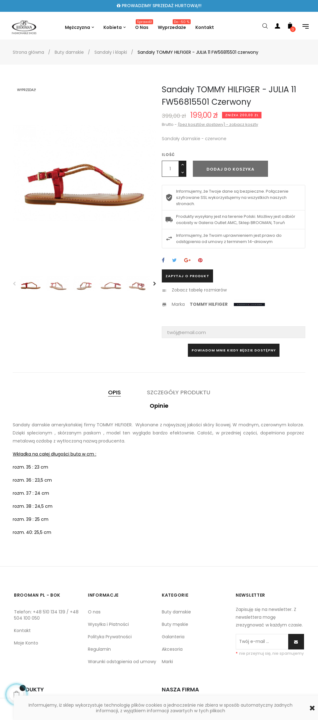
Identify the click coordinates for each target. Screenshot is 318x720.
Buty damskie (176, 612)
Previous (14, 284)
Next (155, 284)
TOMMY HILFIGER (209, 304)
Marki (167, 661)
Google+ (187, 261)
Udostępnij (163, 261)
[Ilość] (170, 169)
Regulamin (99, 649)
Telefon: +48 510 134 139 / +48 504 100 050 (46, 615)
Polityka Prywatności (110, 637)
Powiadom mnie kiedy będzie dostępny (234, 350)
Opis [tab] (114, 392)
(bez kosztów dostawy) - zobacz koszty (218, 124)
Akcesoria (172, 649)
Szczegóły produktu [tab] (178, 392)
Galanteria (173, 637)
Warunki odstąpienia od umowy (122, 661)
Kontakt (22, 630)
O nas (94, 612)
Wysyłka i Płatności (108, 624)
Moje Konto (26, 643)
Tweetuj (174, 261)
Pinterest (200, 261)
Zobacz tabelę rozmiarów (199, 290)
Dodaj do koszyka (230, 169)
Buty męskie (175, 624)
